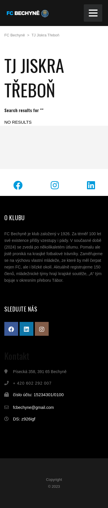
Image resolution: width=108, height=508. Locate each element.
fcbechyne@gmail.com (33, 407)
